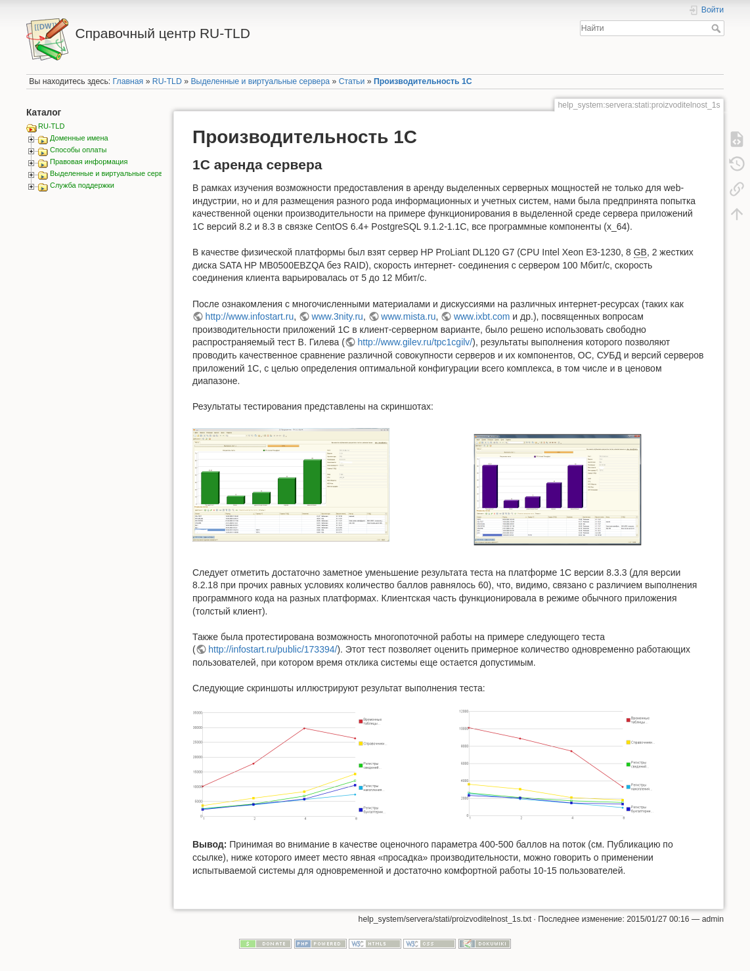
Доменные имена (79, 138)
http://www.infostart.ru (250, 316)
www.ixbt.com (482, 316)
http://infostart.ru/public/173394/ (272, 649)
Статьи (352, 81)
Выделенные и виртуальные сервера (260, 81)
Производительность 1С (423, 81)
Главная (128, 81)
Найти (717, 28)
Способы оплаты (78, 150)
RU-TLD (167, 81)
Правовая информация (88, 161)
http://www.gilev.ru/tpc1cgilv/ (414, 342)
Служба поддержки (82, 185)
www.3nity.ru (337, 316)
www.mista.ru (408, 316)
